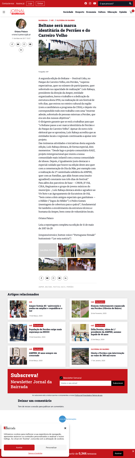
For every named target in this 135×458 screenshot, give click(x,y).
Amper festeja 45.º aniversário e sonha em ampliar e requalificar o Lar (45, 308)
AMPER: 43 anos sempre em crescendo (43, 354)
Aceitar (19, 447)
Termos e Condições (35, 453)
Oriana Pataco (21, 31)
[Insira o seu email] (85, 383)
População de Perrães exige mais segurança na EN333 (45, 330)
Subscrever (118, 383)
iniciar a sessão (31, 406)
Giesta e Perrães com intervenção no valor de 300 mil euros (107, 354)
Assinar (118, 453)
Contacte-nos (8, 3)
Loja (30, 3)
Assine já (20, 3)
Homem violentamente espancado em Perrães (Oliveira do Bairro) (108, 307)
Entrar (40, 3)
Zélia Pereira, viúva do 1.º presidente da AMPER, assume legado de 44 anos (106, 332)
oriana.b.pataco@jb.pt (21, 34)
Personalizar (51, 447)
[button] (65, 428)
